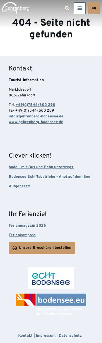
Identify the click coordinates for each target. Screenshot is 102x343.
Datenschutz (70, 335)
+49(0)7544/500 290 (35, 105)
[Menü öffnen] (80, 8)
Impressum (45, 335)
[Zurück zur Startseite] (15, 8)
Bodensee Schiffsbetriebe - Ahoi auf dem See (50, 177)
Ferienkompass (22, 235)
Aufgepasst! (19, 186)
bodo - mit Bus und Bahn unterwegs (41, 167)
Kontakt (25, 335)
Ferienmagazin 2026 (27, 225)
